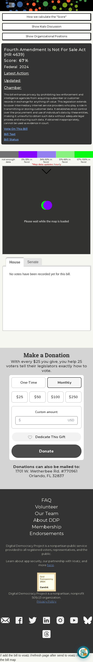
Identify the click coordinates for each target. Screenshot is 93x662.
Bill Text (9, 134)
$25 (19, 397)
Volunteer (46, 507)
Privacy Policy (46, 601)
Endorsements (47, 533)
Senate (32, 262)
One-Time (28, 382)
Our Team (46, 513)
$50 (37, 397)
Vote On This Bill (16, 128)
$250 (73, 397)
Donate (46, 451)
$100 (55, 397)
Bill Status (11, 139)
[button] (11, 5)
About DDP (46, 520)
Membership (46, 527)
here (50, 565)
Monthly (64, 382)
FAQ (46, 500)
